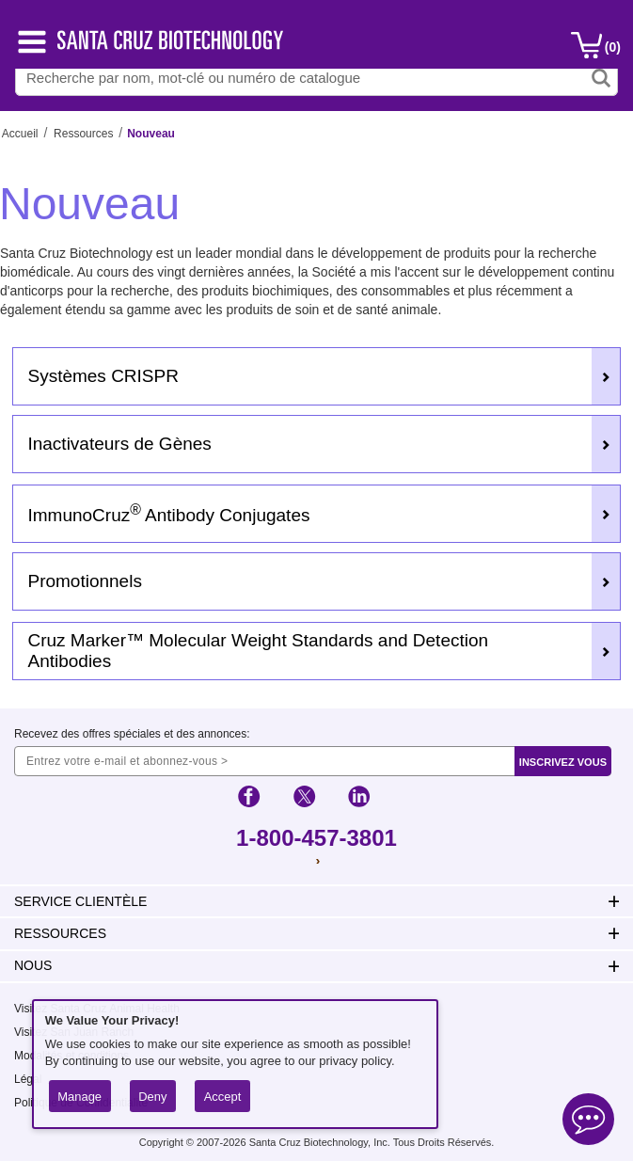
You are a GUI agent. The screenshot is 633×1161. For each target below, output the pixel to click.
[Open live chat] (588, 1122)
